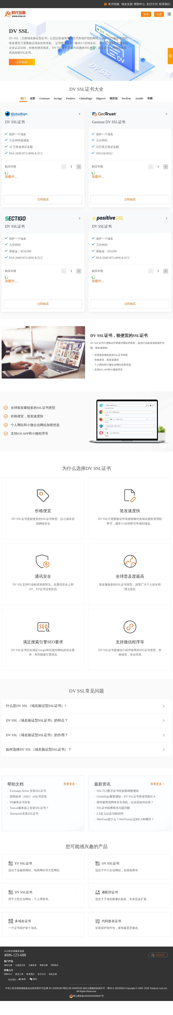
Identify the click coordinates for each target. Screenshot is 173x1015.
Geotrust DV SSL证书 (108, 124)
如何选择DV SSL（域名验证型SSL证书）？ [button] (85, 760)
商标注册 (44, 979)
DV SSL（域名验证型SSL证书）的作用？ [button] (85, 745)
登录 (146, 14)
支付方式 (42, 988)
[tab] (86, 714)
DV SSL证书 (15, 124)
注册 (159, 14)
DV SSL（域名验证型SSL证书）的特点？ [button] (85, 729)
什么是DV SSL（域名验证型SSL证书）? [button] (85, 714)
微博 (22, 993)
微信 (33, 993)
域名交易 (53, 988)
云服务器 (32, 979)
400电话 (54, 979)
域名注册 (8, 979)
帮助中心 (8, 988)
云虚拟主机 (20, 979)
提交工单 (19, 988)
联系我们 (30, 988)
